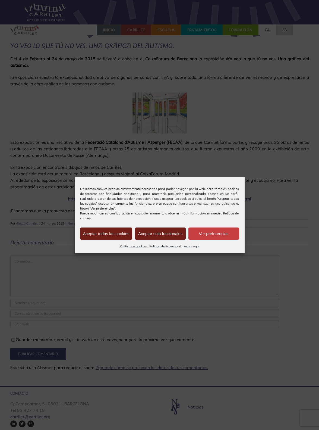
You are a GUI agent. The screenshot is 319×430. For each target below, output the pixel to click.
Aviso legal (192, 246)
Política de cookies (133, 246)
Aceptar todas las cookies (106, 233)
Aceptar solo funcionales (160, 233)
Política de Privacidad (165, 246)
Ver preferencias (214, 233)
